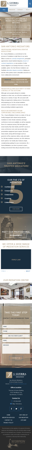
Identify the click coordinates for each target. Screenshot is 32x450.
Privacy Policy (8, 423)
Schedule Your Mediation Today (16, 27)
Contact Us (16, 358)
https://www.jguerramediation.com (18, 383)
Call (4, 9)
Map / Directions (16, 404)
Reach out (8, 79)
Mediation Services (8, 417)
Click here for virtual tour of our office (16, 33)
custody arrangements (18, 58)
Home (8, 415)
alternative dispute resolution (14, 70)
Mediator (12, 9)
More (28, 10)
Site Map (23, 420)
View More (16, 209)
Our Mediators (23, 417)
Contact (20, 9)
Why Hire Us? (23, 415)
